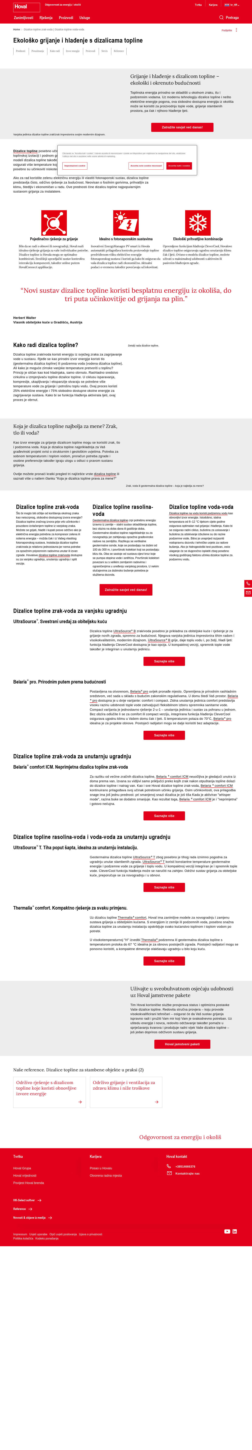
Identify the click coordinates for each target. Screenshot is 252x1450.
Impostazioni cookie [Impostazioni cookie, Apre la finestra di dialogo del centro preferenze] (74, 166)
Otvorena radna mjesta (106, 1379)
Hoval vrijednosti (24, 1379)
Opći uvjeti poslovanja (63, 1438)
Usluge (84, 17)
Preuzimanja (37, 51)
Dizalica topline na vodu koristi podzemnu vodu (198, 637)
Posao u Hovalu (101, 1372)
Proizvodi (66, 17)
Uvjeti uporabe (38, 1438)
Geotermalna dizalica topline (110, 644)
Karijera (213, 5)
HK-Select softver (28, 1404)
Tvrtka (198, 5)
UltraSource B (124, 755)
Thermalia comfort (132, 1057)
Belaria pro (139, 823)
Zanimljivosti (23, 17)
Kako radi (55, 51)
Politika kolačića (23, 1442)
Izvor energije (73, 51)
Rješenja (46, 17)
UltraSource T (144, 989)
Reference (119, 51)
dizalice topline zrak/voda (54, 679)
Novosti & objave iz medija (33, 1421)
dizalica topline (105, 515)
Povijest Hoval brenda (28, 1386)
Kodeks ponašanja (46, 1442)
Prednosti (20, 51)
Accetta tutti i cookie (179, 166)
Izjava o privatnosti (90, 1438)
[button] (182, 127)
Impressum (20, 1438)
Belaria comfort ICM (172, 908)
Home (16, 29)
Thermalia (150, 1079)
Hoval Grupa (22, 1372)
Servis (105, 51)
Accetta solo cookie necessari (146, 166)
